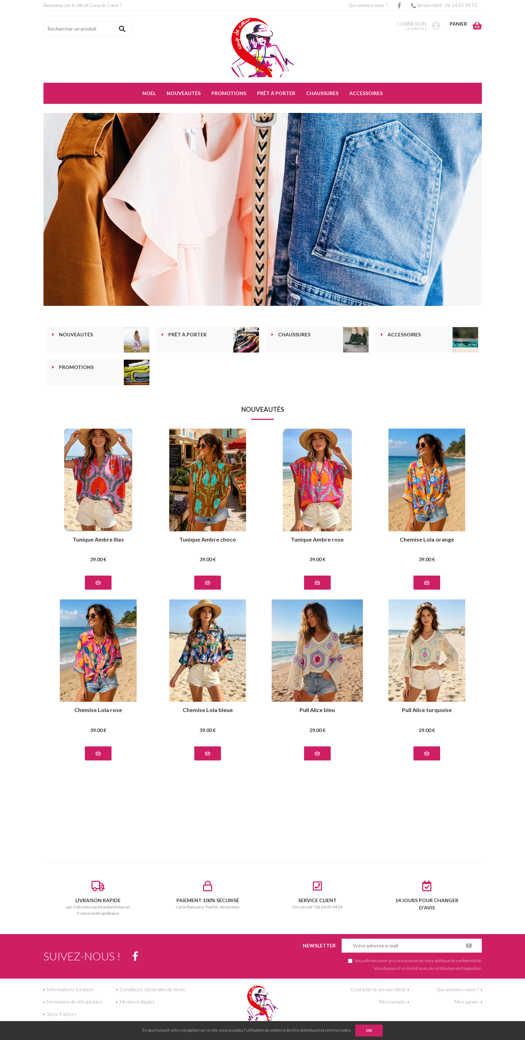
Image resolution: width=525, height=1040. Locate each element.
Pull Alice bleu (317, 710)
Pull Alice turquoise (427, 710)
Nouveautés (76, 334)
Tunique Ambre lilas (98, 540)
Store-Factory (61, 1014)
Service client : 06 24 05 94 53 (444, 5)
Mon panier (467, 1002)
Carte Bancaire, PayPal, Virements (207, 895)
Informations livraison (70, 989)
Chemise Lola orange (427, 540)
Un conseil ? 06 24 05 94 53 (317, 895)
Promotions (76, 367)
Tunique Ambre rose (317, 540)
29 (317, 730)
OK (369, 1030)
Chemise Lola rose (98, 710)
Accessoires (404, 334)
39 (98, 559)
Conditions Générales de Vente (153, 989)
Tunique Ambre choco (207, 540)
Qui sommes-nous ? (367, 5)
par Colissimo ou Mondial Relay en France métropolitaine (98, 898)
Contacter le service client (378, 989)
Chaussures (294, 334)
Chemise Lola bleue (208, 710)
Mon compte (392, 1002)
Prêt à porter (187, 334)
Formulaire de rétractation (74, 1002)
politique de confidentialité (458, 960)
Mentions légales (137, 1002)
